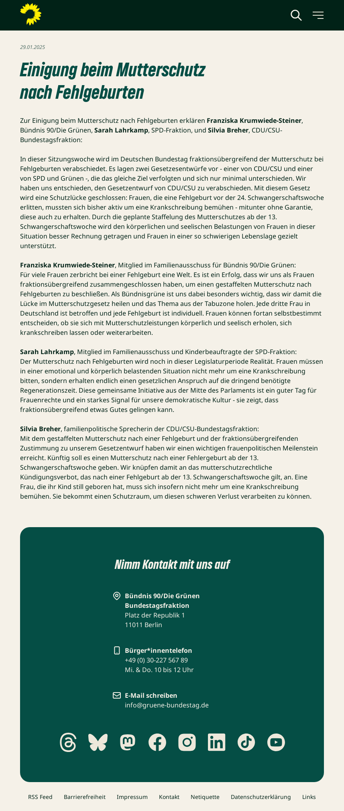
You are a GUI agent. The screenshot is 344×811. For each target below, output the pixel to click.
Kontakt (169, 797)
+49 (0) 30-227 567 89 (156, 660)
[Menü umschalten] (317, 15)
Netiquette (205, 797)
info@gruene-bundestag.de (167, 705)
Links (309, 797)
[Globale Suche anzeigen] (296, 15)
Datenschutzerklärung (261, 797)
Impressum (132, 797)
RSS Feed (40, 797)
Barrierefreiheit (85, 797)
